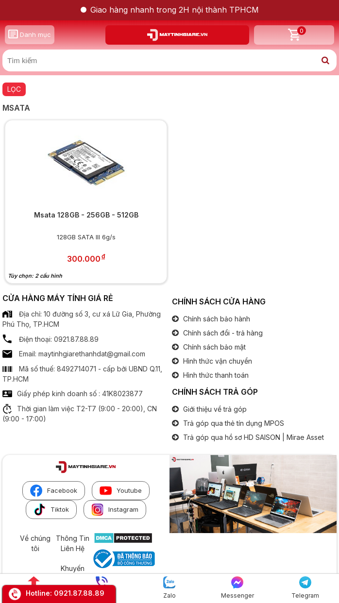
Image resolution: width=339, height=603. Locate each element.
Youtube (121, 491)
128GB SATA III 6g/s (86, 237)
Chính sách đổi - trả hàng (222, 333)
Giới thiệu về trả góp (214, 409)
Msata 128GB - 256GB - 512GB (86, 215)
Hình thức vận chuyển (216, 361)
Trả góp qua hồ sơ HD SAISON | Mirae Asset (252, 437)
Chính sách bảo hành (215, 319)
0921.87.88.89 (79, 593)
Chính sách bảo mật (213, 347)
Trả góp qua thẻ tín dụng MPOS (232, 423)
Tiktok (51, 509)
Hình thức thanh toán (215, 375)
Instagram (114, 509)
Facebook (53, 491)
